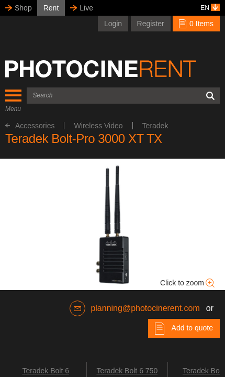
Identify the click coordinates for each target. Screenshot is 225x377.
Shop (23, 8)
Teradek (155, 125)
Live (86, 8)
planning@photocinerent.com (134, 308)
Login (113, 23)
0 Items (196, 23)
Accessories (29, 125)
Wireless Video (98, 125)
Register (150, 23)
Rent (51, 8)
